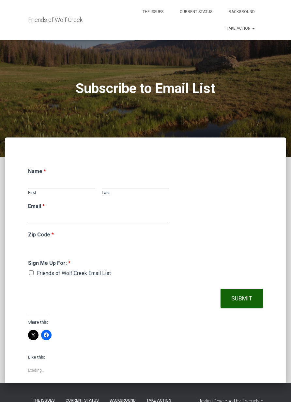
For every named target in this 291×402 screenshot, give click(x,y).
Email (36, 206)
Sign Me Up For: (49, 263)
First (32, 192)
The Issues (153, 11)
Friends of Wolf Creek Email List (74, 273)
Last (106, 192)
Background (242, 11)
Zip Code (41, 235)
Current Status (196, 11)
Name (37, 171)
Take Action (240, 28)
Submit (241, 298)
